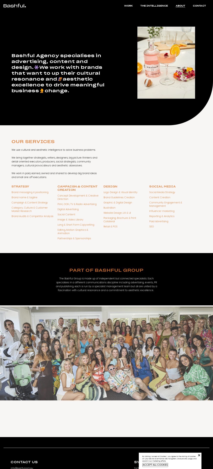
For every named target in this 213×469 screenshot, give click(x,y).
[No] (199, 455)
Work (128, 5)
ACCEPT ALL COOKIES (155, 465)
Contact (199, 5)
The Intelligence (154, 5)
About (180, 5)
